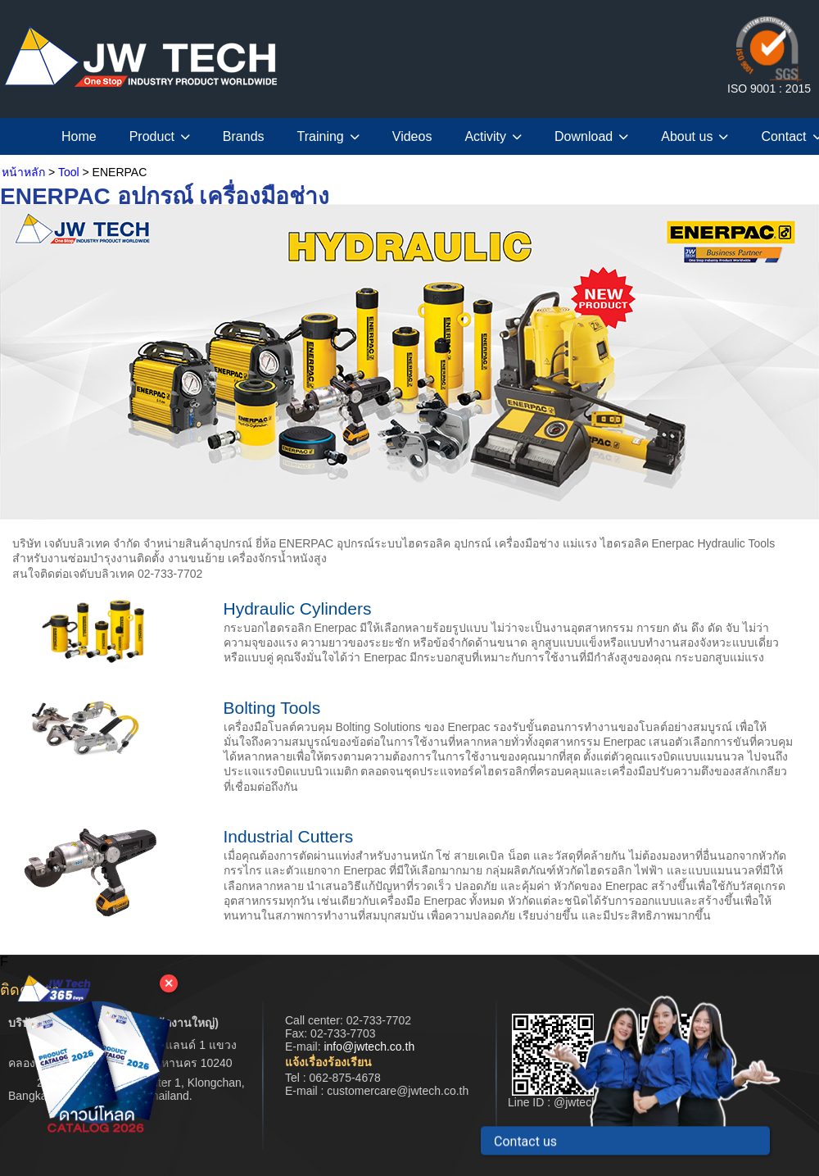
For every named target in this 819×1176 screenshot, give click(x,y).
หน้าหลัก (23, 172)
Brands (244, 136)
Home (79, 136)
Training (328, 136)
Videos (412, 136)
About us (694, 136)
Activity (493, 136)
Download (591, 136)
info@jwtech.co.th (369, 1046)
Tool (68, 172)
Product (159, 136)
